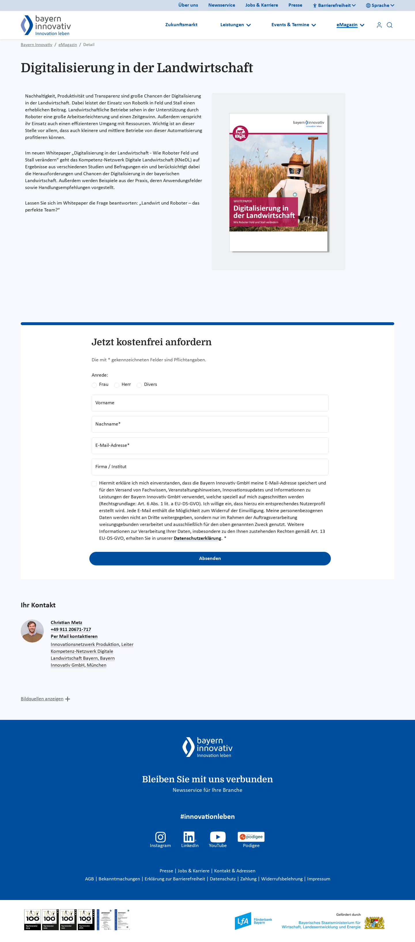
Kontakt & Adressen (234, 871)
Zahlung (249, 879)
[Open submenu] (248, 25)
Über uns (188, 5)
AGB (90, 879)
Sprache (377, 5)
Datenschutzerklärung (197, 538)
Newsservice (221, 5)
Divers (150, 384)
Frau (103, 384)
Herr (126, 384)
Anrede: (100, 375)
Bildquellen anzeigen (42, 699)
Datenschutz (223, 879)
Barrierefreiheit (332, 5)
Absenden (210, 558)
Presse (295, 5)
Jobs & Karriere (262, 5)
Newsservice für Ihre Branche (207, 790)
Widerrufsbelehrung (282, 879)
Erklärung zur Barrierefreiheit (175, 879)
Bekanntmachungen (120, 879)
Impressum (318, 879)
